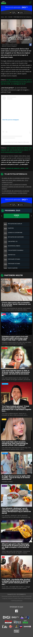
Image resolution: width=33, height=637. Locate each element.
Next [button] (31, 216)
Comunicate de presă (7, 596)
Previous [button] (2, 216)
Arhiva (22, 596)
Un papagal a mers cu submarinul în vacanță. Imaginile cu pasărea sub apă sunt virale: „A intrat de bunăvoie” (16, 187)
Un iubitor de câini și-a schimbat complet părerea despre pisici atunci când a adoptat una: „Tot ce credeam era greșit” (15, 180)
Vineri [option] (16, 216)
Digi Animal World (3, 2)
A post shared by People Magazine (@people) (16, 142)
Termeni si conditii (12, 598)
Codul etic (5, 598)
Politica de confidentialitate (24, 598)
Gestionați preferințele (17, 600)
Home (2, 17)
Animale (10, 17)
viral (26, 168)
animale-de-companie (13, 168)
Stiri (6, 17)
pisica (22, 168)
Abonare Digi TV (17, 596)
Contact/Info (28, 596)
